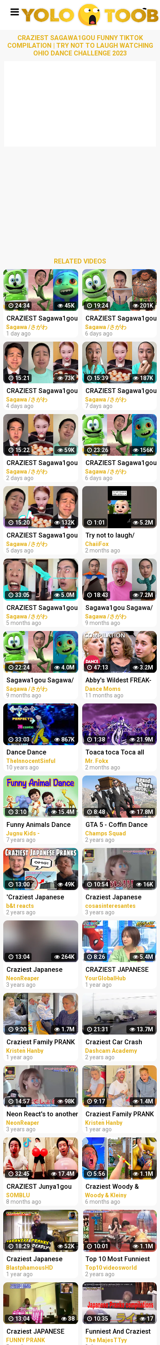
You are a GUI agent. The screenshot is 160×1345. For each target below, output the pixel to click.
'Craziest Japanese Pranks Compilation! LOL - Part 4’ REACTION (40, 898)
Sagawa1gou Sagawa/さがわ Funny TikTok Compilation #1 (40, 681)
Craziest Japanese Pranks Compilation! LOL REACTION (36, 1259)
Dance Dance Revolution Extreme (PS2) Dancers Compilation (35, 753)
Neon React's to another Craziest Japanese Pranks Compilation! (42, 1115)
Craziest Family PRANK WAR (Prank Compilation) (40, 1043)
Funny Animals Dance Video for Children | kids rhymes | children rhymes (42, 825)
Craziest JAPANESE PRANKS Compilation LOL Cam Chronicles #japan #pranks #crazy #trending (41, 1332)
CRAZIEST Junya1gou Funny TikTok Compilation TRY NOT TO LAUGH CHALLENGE (41, 1187)
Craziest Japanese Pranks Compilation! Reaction (36, 970)
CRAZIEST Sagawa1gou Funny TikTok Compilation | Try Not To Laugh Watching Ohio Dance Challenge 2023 (42, 319)
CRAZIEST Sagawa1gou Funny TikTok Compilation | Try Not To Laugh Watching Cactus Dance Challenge (42, 608)
